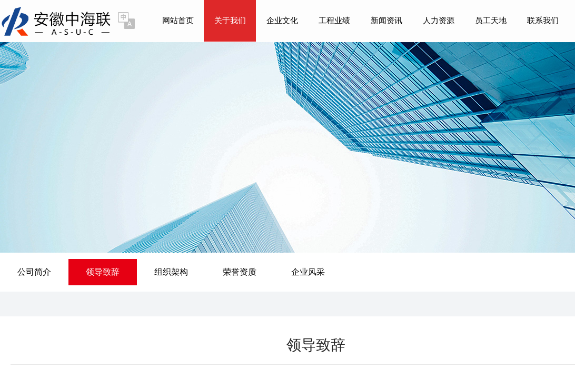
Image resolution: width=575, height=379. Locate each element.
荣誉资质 (239, 271)
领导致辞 (103, 271)
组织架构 (171, 271)
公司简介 (34, 271)
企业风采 (308, 271)
